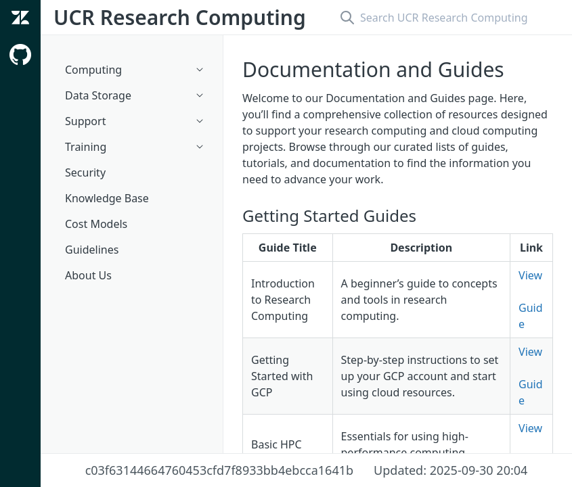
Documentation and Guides (373, 69)
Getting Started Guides (329, 215)
